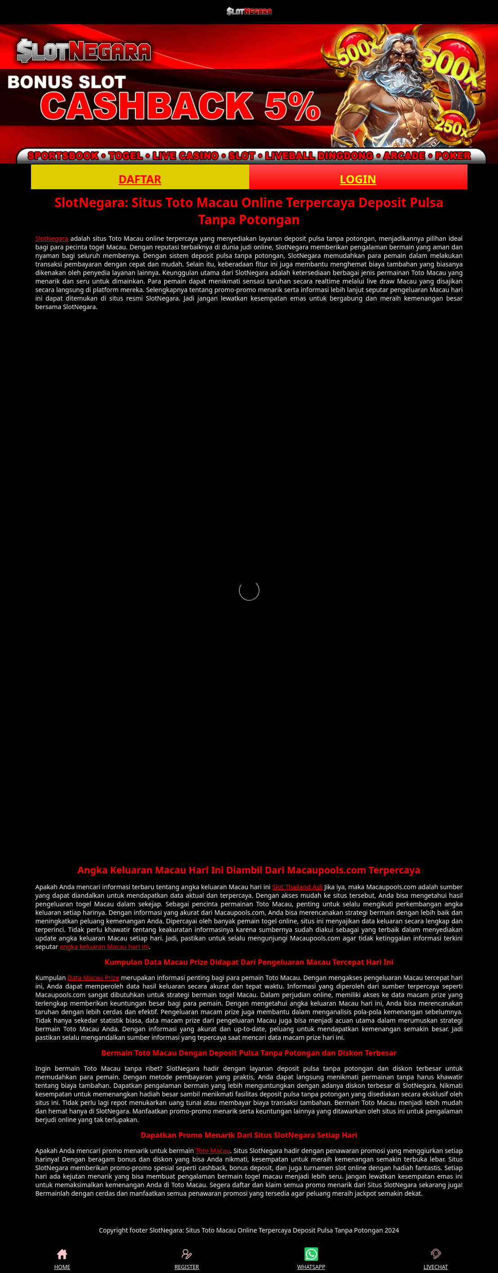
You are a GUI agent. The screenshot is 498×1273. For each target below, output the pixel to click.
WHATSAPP (311, 1259)
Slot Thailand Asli (297, 887)
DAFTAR (139, 178)
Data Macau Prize (93, 977)
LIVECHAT (436, 1259)
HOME (62, 1259)
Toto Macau (213, 1150)
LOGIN (358, 178)
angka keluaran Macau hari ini (104, 946)
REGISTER (187, 1259)
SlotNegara (52, 238)
